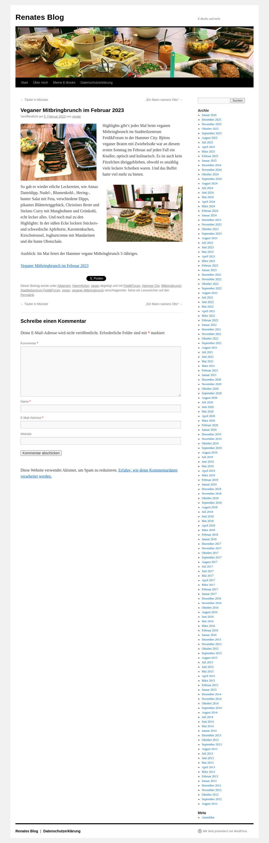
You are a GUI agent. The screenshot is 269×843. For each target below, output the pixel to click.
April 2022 (208, 311)
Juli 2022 (207, 297)
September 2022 (212, 288)
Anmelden (208, 817)
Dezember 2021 (211, 329)
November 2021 (212, 334)
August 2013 (210, 749)
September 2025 (212, 133)
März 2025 (208, 151)
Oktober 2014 (210, 703)
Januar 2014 (209, 731)
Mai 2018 (208, 521)
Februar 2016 (210, 630)
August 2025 (210, 138)
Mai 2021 (208, 361)
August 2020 (210, 398)
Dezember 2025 (211, 119)
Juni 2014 (208, 721)
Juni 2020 (208, 407)
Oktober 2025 (210, 128)
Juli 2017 (207, 566)
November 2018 (212, 493)
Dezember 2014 (211, 694)
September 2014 (212, 708)
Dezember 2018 (211, 489)
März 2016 (208, 626)
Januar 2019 (209, 484)
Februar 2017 (210, 589)
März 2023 (208, 261)
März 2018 (208, 530)
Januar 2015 (209, 689)
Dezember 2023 (211, 220)
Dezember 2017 (211, 544)
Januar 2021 (209, 375)
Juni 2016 (208, 617)
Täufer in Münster (34, 100)
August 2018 (210, 507)
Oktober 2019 (210, 443)
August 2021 (210, 347)
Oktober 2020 (210, 388)
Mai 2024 (208, 197)
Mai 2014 (208, 726)
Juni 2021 (208, 357)
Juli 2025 (207, 142)
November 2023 (212, 224)
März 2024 (208, 206)
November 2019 (212, 439)
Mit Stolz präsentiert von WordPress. (225, 831)
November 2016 (212, 603)
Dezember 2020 (211, 379)
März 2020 (208, 420)
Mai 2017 (208, 575)
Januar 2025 (209, 160)
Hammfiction (80, 286)
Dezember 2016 (211, 598)
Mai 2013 (208, 762)
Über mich (40, 82)
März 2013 (208, 772)
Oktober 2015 (210, 648)
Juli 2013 (207, 753)
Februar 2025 (210, 156)
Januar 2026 (209, 115)
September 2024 (212, 179)
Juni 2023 (208, 247)
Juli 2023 (207, 243)
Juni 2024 (208, 192)
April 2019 (208, 471)
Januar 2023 (209, 270)
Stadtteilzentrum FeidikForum (40, 290)
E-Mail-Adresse (32, 418)
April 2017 (208, 580)
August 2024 (210, 183)
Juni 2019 (208, 461)
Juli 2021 (207, 352)
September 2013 (212, 744)
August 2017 (210, 562)
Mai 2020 (208, 411)
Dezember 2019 (211, 434)
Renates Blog (39, 17)
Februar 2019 (210, 480)
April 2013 (208, 767)
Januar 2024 (209, 215)
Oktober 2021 (210, 338)
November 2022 (212, 279)
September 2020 (212, 393)
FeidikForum (131, 286)
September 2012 (212, 799)
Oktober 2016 (210, 607)
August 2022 (210, 293)
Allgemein (64, 286)
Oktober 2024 (210, 174)
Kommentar (29, 343)
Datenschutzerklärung (96, 82)
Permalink (27, 295)
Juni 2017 (208, 571)
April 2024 (208, 201)
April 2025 (208, 147)
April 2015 (208, 676)
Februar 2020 (210, 425)
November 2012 (212, 790)
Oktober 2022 (210, 284)
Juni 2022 (208, 302)
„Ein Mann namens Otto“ (164, 100)
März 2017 (208, 585)
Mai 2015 (208, 671)
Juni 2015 (208, 667)
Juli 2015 (207, 662)
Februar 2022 (210, 320)
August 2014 (210, 712)
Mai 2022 (208, 306)
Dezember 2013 (211, 735)
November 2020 (212, 384)
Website (26, 434)
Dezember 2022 (211, 274)
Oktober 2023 (210, 229)
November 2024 (212, 170)
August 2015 (210, 658)
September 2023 (212, 233)
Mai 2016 (208, 621)
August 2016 (210, 612)
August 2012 (210, 803)
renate (76, 116)
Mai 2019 (208, 466)
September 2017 (212, 557)
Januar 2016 (209, 635)
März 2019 (208, 475)
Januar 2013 (209, 781)
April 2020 (208, 416)
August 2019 (210, 452)
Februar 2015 (210, 685)
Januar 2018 (209, 539)
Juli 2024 (207, 188)
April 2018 (208, 525)
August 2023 (210, 238)
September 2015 (212, 653)
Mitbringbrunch (171, 286)
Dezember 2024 (211, 165)
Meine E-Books (64, 82)
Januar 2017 (209, 594)
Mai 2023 (208, 252)
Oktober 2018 (210, 498)
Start (24, 82)
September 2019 (212, 448)
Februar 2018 (210, 534)
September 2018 (212, 502)
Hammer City (151, 286)
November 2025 (212, 124)
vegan (95, 286)
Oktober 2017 (210, 553)
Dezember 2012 (211, 785)
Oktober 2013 (210, 740)
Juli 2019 (207, 457)
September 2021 (212, 343)
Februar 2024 (210, 211)
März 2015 (208, 680)
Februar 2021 (210, 370)
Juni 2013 (208, 758)
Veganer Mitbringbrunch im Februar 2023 (54, 266)
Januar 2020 (209, 430)
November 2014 (212, 699)
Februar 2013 (210, 776)
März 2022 (208, 315)
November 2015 (212, 644)
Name (26, 401)
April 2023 (208, 256)
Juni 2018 (208, 516)
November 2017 (212, 548)
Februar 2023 (210, 265)
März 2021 (208, 366)
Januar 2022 (209, 325)
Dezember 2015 (211, 639)
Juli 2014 (207, 717)
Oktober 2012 (210, 794)
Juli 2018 (207, 512)
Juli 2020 (207, 402)
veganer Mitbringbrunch (88, 290)
